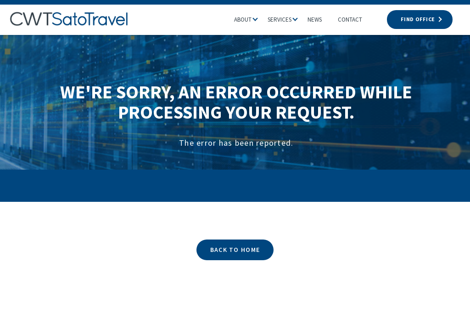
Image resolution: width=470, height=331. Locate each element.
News (315, 19)
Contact (350, 19)
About (243, 19)
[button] (260, 17)
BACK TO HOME (235, 249)
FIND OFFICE (420, 19)
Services (279, 19)
